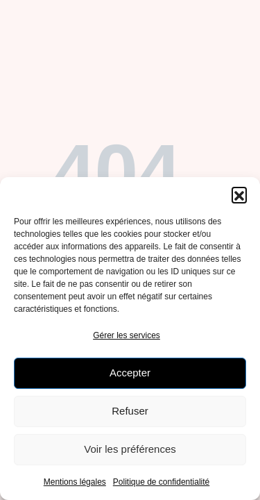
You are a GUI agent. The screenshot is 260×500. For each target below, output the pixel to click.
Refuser (130, 411)
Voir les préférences (130, 449)
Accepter (130, 372)
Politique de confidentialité (161, 482)
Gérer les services (126, 335)
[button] (239, 194)
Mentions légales (75, 482)
